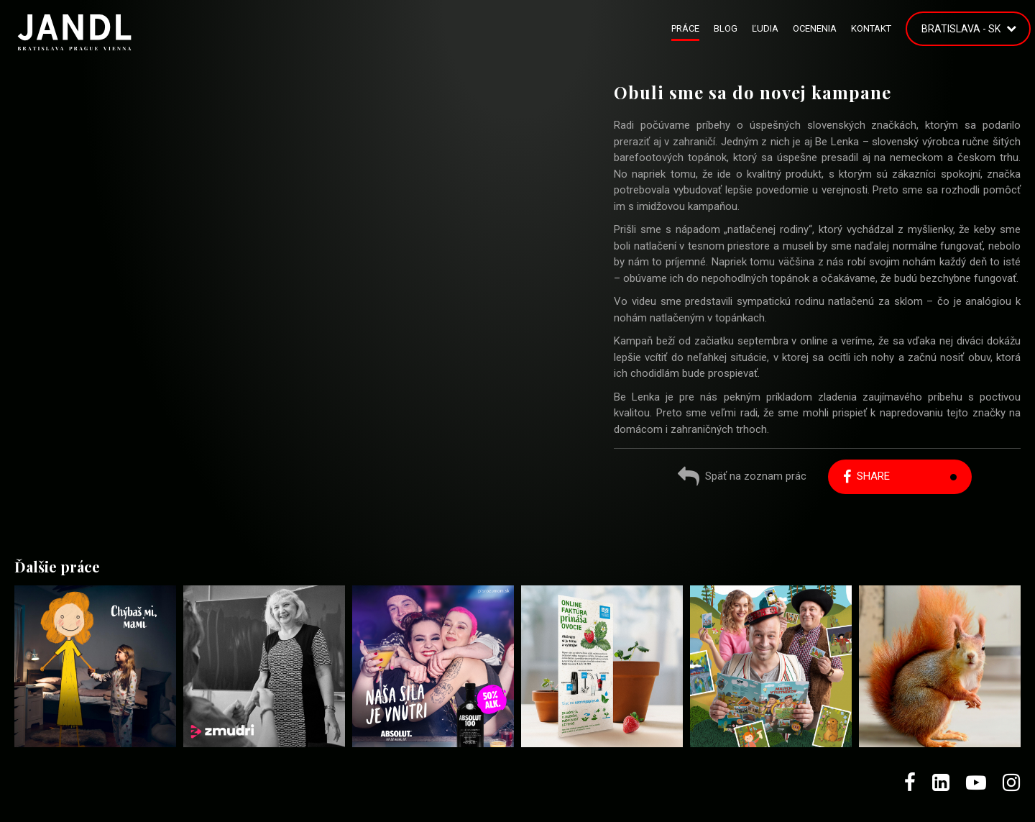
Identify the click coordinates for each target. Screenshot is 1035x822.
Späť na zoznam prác (742, 478)
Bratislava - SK (960, 29)
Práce (685, 28)
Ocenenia (815, 28)
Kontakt (871, 28)
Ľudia (765, 28)
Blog (725, 28)
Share (866, 476)
